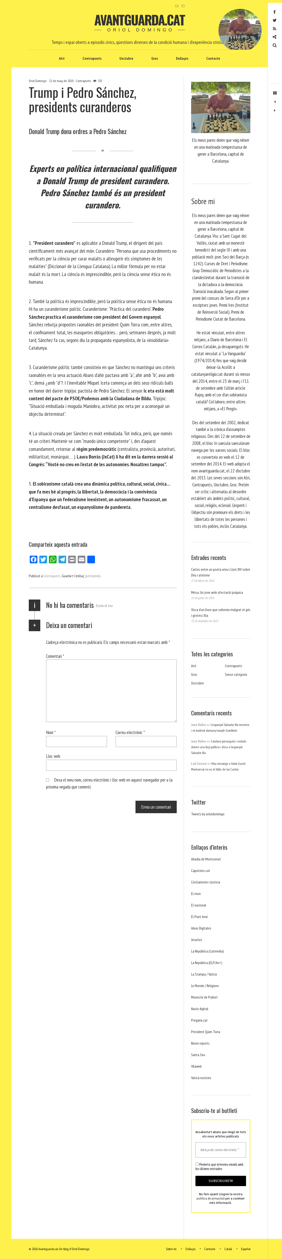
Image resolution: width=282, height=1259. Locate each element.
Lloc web (53, 756)
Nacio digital (199, 1008)
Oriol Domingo (38, 81)
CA (177, 5)
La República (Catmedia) (207, 951)
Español (245, 1249)
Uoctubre (126, 58)
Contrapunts (91, 58)
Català (228, 1249)
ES (183, 5)
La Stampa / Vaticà (204, 974)
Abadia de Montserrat (206, 859)
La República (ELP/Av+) (206, 962)
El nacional (198, 905)
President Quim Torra (205, 1031)
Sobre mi (171, 1249)
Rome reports (200, 1043)
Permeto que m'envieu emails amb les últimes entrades (219, 1166)
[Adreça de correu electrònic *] (220, 1150)
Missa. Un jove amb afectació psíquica (217, 592)
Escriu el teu (104, 605)
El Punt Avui (199, 916)
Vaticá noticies (201, 1077)
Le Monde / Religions (205, 985)
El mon (196, 893)
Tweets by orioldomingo (207, 814)
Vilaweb (196, 1066)
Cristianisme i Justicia (205, 882)
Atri (62, 58)
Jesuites (196, 939)
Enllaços (182, 58)
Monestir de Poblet (204, 997)
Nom (51, 732)
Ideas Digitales (201, 928)
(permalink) (92, 575)
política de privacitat (211, 1198)
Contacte (213, 58)
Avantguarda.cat (139, 19)
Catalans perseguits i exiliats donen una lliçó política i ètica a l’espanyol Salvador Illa (218, 747)
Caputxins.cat (200, 870)
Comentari (55, 656)
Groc (154, 58)
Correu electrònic (130, 732)
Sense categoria (236, 674)
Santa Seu (198, 1054)
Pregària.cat (199, 1020)
